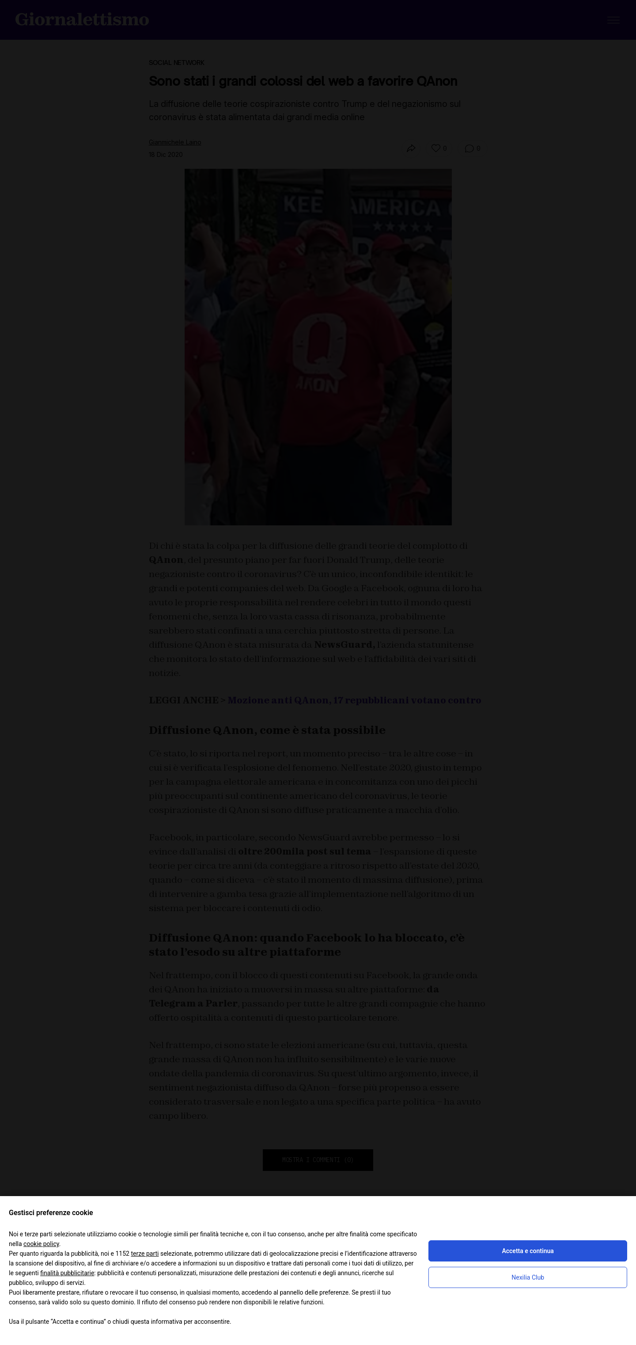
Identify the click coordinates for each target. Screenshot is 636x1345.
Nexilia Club (527, 1277)
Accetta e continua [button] (527, 1250)
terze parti (145, 1253)
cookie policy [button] (41, 1243)
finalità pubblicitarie (67, 1273)
